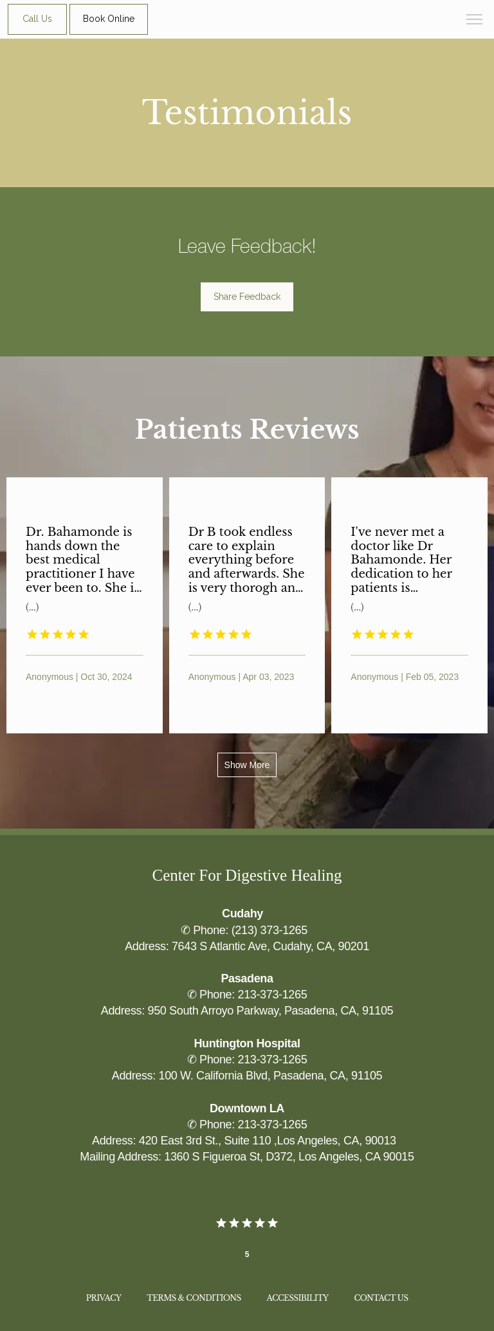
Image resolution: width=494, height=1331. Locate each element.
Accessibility (298, 1298)
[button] (475, 20)
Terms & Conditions (194, 1298)
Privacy (103, 1298)
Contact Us (381, 1298)
